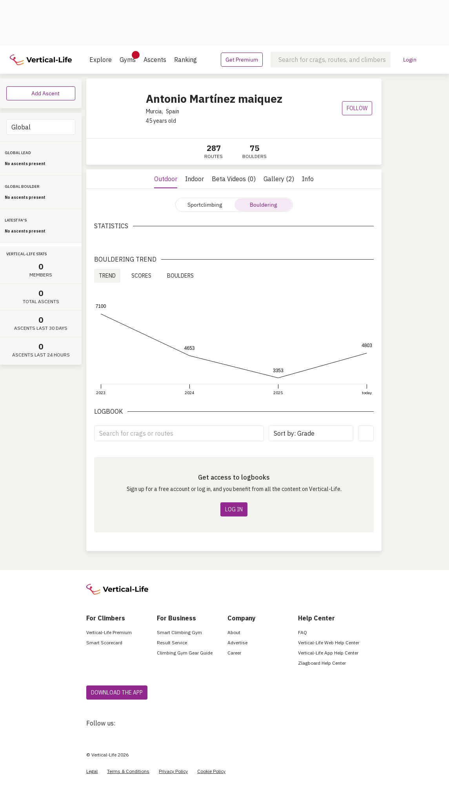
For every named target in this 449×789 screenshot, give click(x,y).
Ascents (155, 60)
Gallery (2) (279, 179)
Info (308, 179)
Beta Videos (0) (234, 179)
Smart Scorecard (104, 642)
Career (234, 653)
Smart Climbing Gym (179, 632)
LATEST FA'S (16, 220)
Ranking (185, 60)
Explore (100, 60)
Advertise (237, 642)
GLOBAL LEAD (18, 152)
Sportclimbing (204, 204)
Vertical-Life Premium (109, 632)
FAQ (302, 632)
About (233, 632)
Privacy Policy (173, 771)
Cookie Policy (211, 771)
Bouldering (263, 204)
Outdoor (165, 179)
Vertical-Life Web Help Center (328, 642)
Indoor (194, 179)
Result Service (172, 642)
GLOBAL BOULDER (22, 186)
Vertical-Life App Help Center (328, 653)
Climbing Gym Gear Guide (185, 653)
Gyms (128, 57)
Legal (92, 771)
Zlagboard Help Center (322, 663)
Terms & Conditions (128, 771)
